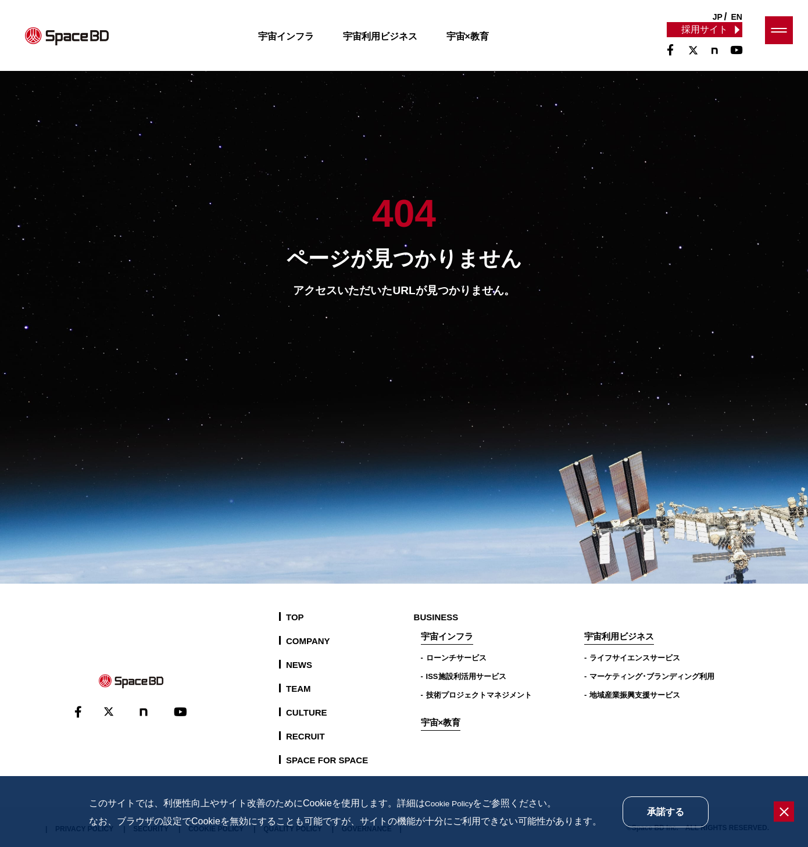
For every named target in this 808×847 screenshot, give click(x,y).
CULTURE (306, 712)
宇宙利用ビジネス (390, 43)
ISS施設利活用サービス (466, 676)
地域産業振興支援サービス (634, 695)
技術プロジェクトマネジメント (479, 695)
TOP (295, 617)
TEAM (298, 689)
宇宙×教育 (478, 43)
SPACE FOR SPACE (327, 760)
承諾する (665, 812)
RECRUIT (305, 736)
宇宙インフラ (296, 43)
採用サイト (704, 36)
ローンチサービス (456, 657)
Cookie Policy (453, 803)
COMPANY (308, 641)
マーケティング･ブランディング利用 (651, 676)
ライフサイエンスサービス (634, 657)
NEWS (299, 665)
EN (736, 17)
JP (718, 17)
